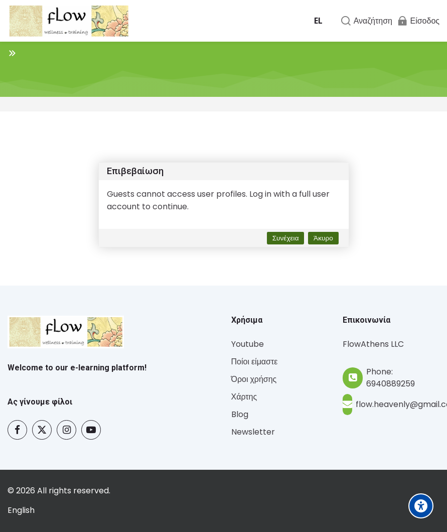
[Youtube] (91, 430)
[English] (21, 510)
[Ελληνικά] (318, 21)
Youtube (247, 344)
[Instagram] (66, 430)
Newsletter (253, 432)
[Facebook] (17, 430)
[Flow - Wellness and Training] (69, 21)
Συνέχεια (285, 238)
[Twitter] (42, 430)
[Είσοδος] (418, 20)
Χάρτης (244, 397)
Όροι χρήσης (254, 379)
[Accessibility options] (420, 505)
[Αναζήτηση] (366, 20)
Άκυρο (323, 238)
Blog (239, 414)
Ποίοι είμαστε (254, 361)
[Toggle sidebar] (12, 52)
